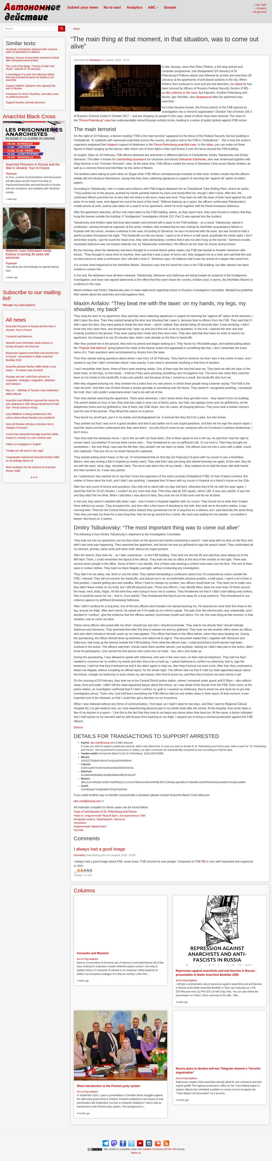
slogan (112, 144)
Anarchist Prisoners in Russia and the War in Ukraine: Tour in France (33, 166)
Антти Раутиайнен (87, 959)
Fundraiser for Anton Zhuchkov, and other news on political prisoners (32, 95)
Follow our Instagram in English (23, 444)
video (209, 144)
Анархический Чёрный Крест (101, 815)
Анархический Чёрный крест (90, 826)
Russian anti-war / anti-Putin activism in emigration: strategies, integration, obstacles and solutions (30, 380)
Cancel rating (75, 870)
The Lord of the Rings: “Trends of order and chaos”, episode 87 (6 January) (30, 67)
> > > (34, 477)
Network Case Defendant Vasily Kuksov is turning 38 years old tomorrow (28, 254)
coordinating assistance (131, 159)
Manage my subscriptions (19, 305)
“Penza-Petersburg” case (95, 120)
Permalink (79, 855)
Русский (78, 830)
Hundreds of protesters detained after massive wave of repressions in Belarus (31, 50)
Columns (84, 890)
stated (238, 84)
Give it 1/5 (78, 870)
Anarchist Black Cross (29, 116)
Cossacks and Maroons (93, 953)
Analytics (135, 7)
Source (78, 727)
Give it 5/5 (90, 870)
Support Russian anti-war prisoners (25, 102)
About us (136, 1152)
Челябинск (80, 822)
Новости (78, 815)
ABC (153, 7)
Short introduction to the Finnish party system (108, 1086)
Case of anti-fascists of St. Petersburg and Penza (105, 811)
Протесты (119, 819)
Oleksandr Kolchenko (192, 159)
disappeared (204, 96)
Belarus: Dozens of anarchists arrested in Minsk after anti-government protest (32, 59)
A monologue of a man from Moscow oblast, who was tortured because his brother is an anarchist (30, 77)
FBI (203, 861)
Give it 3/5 (84, 870)
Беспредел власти (84, 819)
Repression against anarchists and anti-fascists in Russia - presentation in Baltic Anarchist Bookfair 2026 (32, 356)
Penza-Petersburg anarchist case (175, 144)
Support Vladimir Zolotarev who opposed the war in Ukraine (30, 87)
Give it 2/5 (81, 870)
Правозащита (104, 819)
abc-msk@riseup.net (102, 742)
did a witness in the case (181, 92)
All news (16, 320)
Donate (170, 7)
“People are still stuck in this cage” (25, 450)
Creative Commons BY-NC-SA (159, 1149)
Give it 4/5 (87, 870)
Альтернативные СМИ (132, 815)
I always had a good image (99, 849)
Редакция (94, 60)
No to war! (112, 7)
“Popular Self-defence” (93, 348)
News (76, 28)
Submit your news (82, 7)
